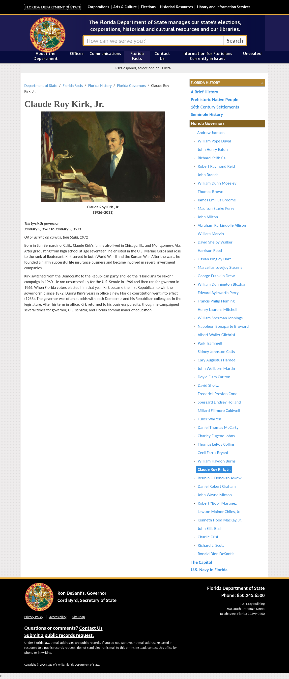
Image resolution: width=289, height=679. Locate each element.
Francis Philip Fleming (216, 301)
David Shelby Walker (215, 242)
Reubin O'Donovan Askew (220, 478)
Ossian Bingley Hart (214, 259)
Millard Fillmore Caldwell (219, 410)
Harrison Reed (210, 250)
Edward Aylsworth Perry (218, 292)
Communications (105, 53)
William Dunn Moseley (217, 183)
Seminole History (207, 114)
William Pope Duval (214, 141)
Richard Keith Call (213, 158)
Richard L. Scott (211, 545)
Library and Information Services (223, 6)
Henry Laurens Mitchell (217, 309)
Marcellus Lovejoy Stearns (220, 267)
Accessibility (57, 617)
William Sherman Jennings (220, 318)
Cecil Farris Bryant (213, 452)
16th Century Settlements (215, 107)
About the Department (45, 56)
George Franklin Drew (216, 275)
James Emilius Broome (217, 200)
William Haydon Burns (217, 461)
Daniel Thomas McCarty (218, 427)
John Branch (208, 174)
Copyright (30, 664)
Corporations (98, 6)
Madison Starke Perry (216, 208)
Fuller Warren (209, 419)
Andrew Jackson (211, 132)
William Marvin (211, 233)
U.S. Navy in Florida (209, 569)
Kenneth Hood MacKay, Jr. (220, 520)
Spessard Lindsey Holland (219, 402)
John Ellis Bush (210, 528)
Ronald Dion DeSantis (216, 553)
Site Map (78, 617)
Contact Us (162, 56)
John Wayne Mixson (215, 494)
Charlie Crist (208, 537)
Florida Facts (137, 56)
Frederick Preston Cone (217, 393)
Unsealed (252, 53)
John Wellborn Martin (216, 368)
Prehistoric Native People (214, 99)
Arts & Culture (125, 6)
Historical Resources (176, 6)
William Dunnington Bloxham (223, 284)
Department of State (40, 85)
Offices (77, 53)
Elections (148, 6)
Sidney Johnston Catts (216, 351)
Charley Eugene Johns (216, 435)
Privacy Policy (33, 617)
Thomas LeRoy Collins (216, 444)
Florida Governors (131, 85)
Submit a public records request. (59, 635)
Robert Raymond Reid (216, 166)
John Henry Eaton (213, 149)
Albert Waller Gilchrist (216, 334)
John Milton (208, 216)
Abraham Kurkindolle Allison (222, 225)
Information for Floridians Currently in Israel (207, 56)
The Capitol (201, 562)
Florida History (100, 85)
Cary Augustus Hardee (216, 360)
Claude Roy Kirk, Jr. (214, 469)
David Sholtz (208, 385)
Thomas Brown (210, 191)
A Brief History (204, 92)
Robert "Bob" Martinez (217, 503)
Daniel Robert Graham (217, 486)
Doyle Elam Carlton (214, 377)
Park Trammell (210, 343)
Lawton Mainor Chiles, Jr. (219, 511)
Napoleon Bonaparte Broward (223, 326)
